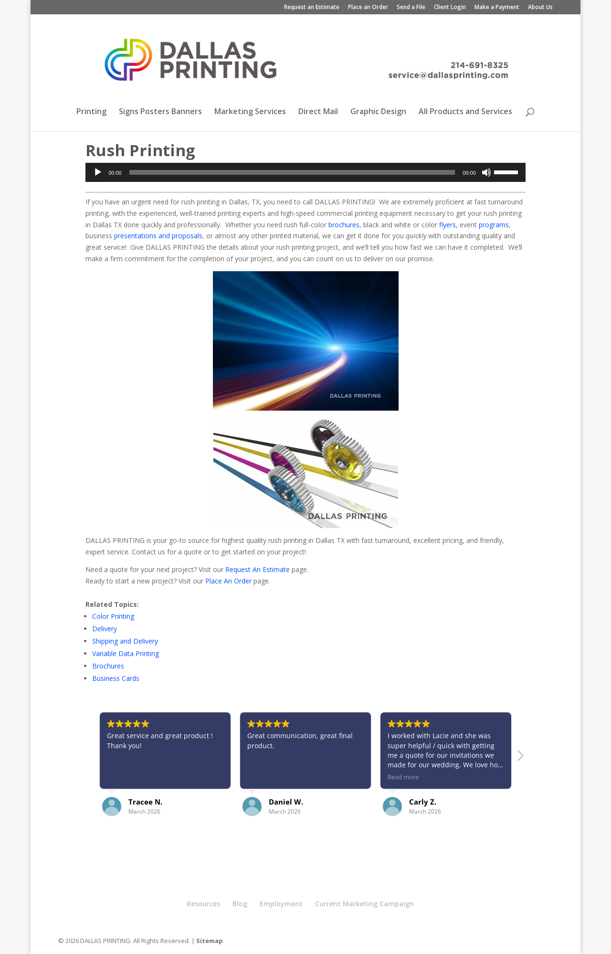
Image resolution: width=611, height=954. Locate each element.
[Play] (98, 172)
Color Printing (113, 616)
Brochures (108, 665)
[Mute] (486, 172)
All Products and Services (465, 112)
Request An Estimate (257, 569)
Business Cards (115, 678)
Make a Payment (496, 7)
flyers (447, 224)
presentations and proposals (158, 235)
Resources (203, 903)
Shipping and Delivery (125, 641)
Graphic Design (378, 112)
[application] (305, 172)
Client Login (450, 7)
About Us (540, 7)
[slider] (292, 172)
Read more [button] (403, 777)
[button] (520, 758)
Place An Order (228, 580)
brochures (343, 224)
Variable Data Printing (125, 653)
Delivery (104, 628)
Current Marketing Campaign (364, 903)
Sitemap (209, 940)
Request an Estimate (311, 7)
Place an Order (368, 7)
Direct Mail (318, 112)
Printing (91, 112)
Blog (239, 903)
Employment (281, 903)
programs (494, 224)
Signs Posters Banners (160, 112)
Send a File (411, 7)
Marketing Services (250, 112)
